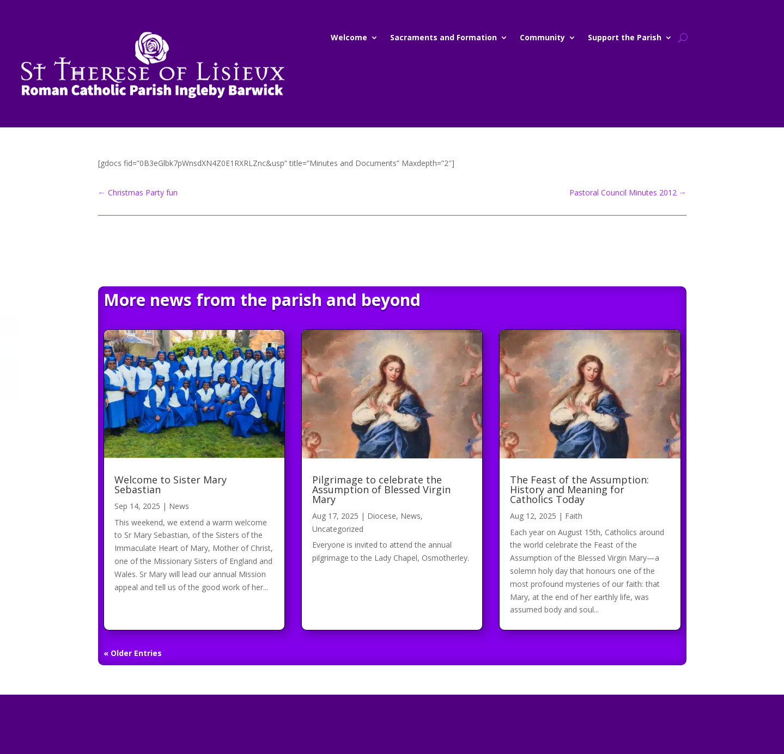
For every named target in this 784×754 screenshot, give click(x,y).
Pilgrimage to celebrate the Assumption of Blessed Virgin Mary (381, 489)
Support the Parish (624, 38)
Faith (573, 516)
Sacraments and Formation (443, 38)
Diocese (381, 516)
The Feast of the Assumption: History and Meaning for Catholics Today (579, 489)
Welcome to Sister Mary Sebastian (170, 484)
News (179, 506)
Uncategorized (337, 529)
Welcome (349, 38)
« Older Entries (133, 653)
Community (542, 38)
